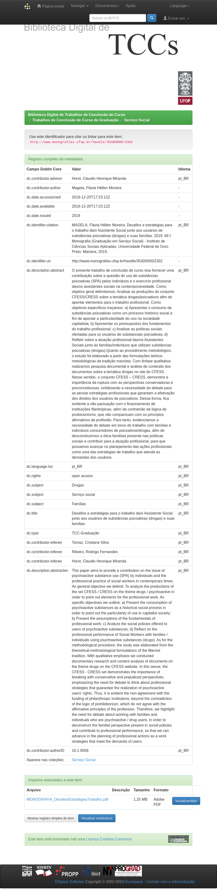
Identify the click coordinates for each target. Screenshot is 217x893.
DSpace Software (69, 882)
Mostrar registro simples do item (51, 818)
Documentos (107, 6)
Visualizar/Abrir (186, 801)
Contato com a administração (170, 882)
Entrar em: (176, 18)
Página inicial (50, 6)
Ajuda (130, 6)
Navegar (79, 6)
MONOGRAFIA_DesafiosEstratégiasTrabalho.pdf (67, 799)
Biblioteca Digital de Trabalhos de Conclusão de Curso (76, 115)
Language (179, 6)
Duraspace (134, 882)
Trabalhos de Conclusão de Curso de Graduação (75, 120)
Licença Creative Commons (109, 839)
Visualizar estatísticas (96, 818)
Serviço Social (137, 120)
